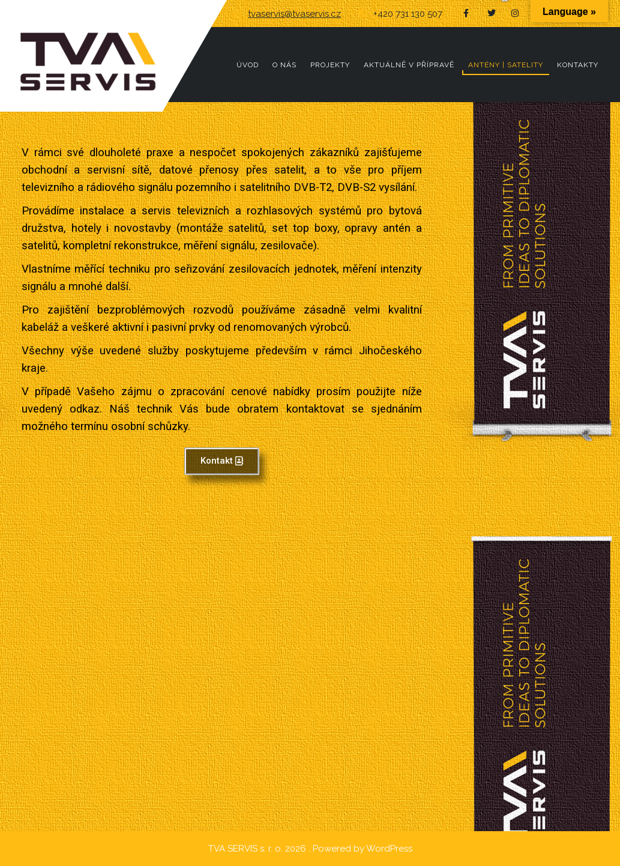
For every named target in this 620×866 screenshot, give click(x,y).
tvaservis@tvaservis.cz (294, 13)
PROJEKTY (330, 65)
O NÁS (284, 65)
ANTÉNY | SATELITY (505, 65)
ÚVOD (247, 65)
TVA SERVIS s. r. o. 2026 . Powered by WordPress (310, 848)
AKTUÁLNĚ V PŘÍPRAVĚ (409, 65)
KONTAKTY (577, 65)
